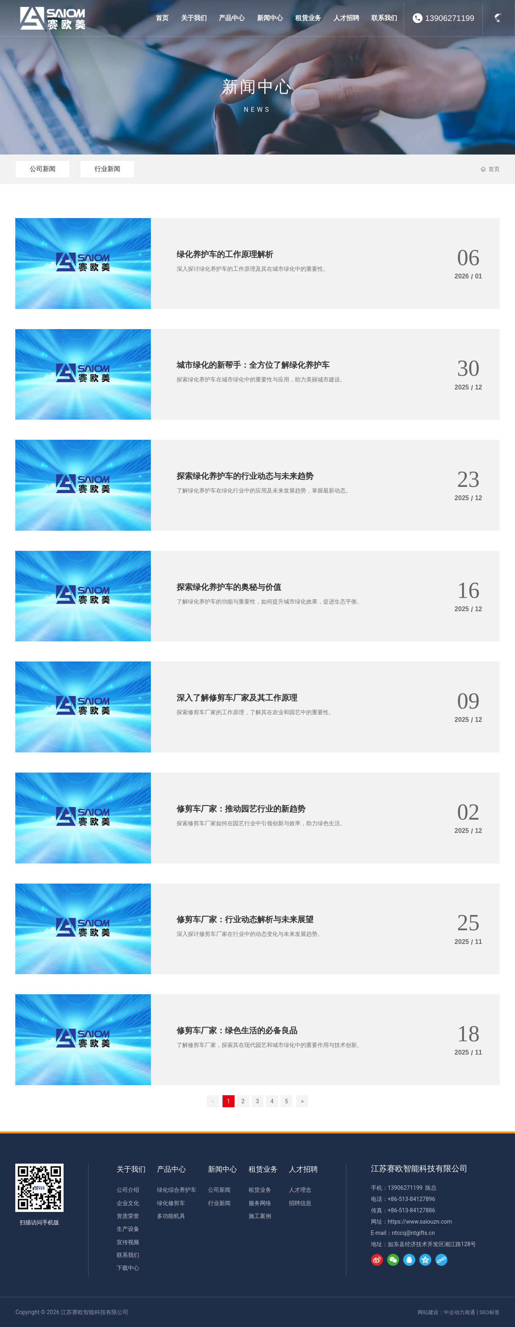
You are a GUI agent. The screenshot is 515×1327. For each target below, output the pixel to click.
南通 (470, 1312)
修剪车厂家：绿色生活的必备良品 (237, 1030)
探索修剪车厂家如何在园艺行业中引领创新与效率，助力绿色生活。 (261, 823)
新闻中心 (257, 101)
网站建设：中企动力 (441, 1312)
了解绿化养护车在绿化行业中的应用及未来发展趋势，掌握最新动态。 (264, 490)
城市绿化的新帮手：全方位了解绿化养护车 (253, 365)
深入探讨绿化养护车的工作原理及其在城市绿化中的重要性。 (253, 269)
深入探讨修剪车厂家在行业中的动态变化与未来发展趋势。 (250, 934)
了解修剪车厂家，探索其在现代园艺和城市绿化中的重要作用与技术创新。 (270, 1045)
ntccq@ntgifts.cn (413, 1233)
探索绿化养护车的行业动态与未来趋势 (245, 476)
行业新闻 (107, 169)
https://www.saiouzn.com (420, 1221)
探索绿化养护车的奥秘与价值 (229, 587)
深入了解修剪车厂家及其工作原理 (237, 697)
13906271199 (449, 18)
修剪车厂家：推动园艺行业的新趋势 (241, 808)
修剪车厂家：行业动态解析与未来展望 (245, 919)
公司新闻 (43, 169)
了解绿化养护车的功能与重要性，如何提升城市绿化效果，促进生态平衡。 (270, 601)
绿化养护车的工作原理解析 (225, 254)
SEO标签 (490, 1312)
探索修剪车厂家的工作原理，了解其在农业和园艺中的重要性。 (255, 712)
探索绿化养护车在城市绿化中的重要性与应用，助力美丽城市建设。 (261, 379)
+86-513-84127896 (411, 1199)
